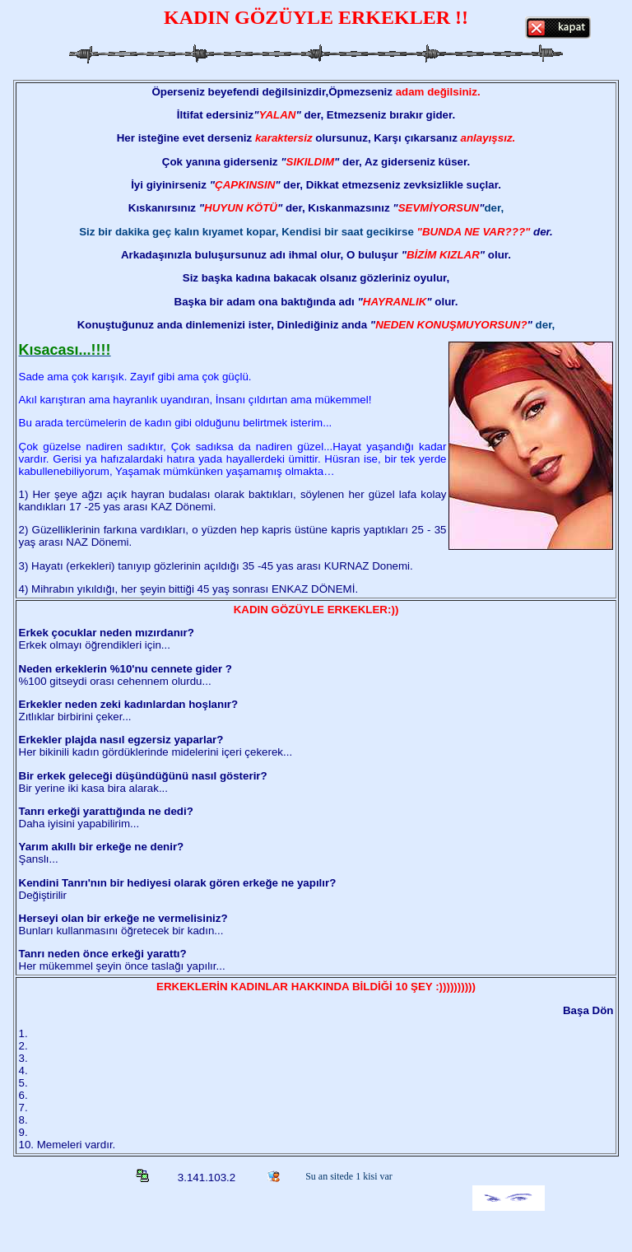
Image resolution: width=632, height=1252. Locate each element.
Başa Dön (588, 1010)
